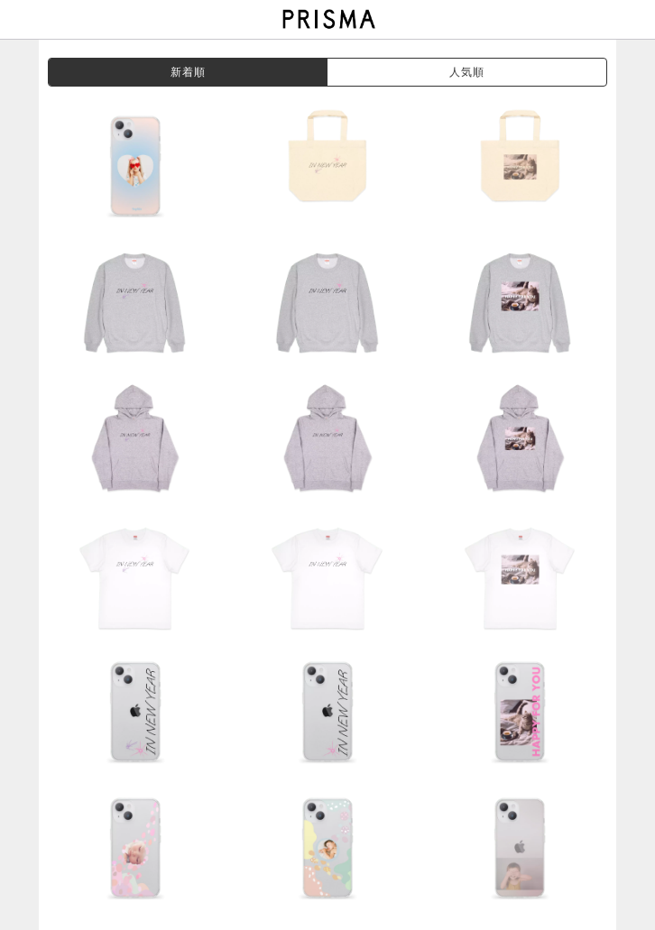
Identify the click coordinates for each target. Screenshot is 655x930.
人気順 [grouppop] (467, 72)
